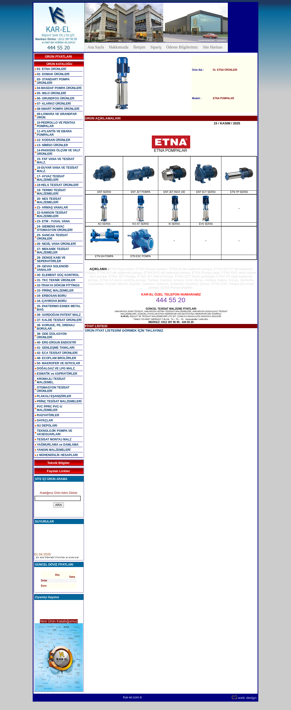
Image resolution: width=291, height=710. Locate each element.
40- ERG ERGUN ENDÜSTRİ (56, 342)
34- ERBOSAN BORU (51, 296)
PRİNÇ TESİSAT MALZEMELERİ (59, 401)
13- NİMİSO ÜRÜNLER (52, 145)
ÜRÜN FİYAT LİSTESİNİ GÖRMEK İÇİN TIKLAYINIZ (124, 330)
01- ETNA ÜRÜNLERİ (51, 69)
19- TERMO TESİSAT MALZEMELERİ (51, 191)
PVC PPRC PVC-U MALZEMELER (49, 408)
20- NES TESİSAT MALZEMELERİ (49, 200)
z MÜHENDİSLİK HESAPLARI (57, 455)
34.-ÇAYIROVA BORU (52, 301)
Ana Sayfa (95, 47)
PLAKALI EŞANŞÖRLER (54, 396)
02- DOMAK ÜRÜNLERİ (53, 74)
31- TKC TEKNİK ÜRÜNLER (56, 280)
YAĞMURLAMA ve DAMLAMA (58, 444)
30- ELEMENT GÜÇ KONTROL (58, 275)
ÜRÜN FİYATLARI (58, 56)
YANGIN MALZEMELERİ (54, 450)
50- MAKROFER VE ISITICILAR (58, 363)
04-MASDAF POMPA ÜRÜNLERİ (59, 88)
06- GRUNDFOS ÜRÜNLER (55, 98)
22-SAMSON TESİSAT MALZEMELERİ (52, 214)
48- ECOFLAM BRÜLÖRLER (56, 358)
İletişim (139, 47)
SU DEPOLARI (47, 425)
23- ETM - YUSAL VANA (53, 221)
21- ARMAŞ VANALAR (52, 207)
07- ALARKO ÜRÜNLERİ (54, 103)
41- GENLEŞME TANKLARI (56, 347)
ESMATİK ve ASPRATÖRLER (57, 373)
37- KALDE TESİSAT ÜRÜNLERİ (59, 320)
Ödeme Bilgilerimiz (182, 47)
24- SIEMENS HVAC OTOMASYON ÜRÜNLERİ (55, 228)
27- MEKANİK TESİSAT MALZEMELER (53, 250)
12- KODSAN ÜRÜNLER (53, 140)
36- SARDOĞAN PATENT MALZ (59, 315)
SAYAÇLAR (45, 420)
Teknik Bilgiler (58, 463)
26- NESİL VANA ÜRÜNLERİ (56, 244)
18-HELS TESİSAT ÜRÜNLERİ (58, 185)
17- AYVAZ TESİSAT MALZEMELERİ (51, 178)
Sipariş (155, 47)
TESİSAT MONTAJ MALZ (54, 439)
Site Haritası (213, 47)
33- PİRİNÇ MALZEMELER (55, 290)
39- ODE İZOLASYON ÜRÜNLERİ (52, 335)
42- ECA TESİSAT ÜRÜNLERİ (57, 353)
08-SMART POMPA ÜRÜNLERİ (58, 109)
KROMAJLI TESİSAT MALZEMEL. (51, 380)
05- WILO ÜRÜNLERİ (51, 93)
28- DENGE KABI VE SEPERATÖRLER (51, 259)
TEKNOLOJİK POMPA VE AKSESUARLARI (54, 432)
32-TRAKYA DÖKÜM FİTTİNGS (58, 285)
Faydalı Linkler (58, 471)
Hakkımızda (118, 47)
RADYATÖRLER (48, 415)
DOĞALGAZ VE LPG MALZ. (56, 368)
